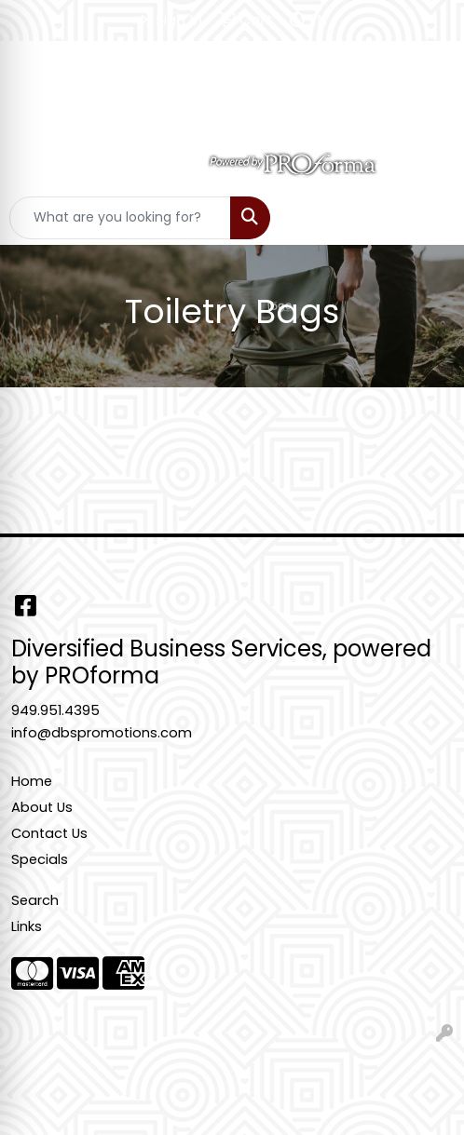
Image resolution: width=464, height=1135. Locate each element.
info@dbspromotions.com (101, 732)
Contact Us (49, 833)
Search (35, 900)
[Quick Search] (120, 217)
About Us (42, 807)
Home (31, 781)
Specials (39, 859)
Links (26, 926)
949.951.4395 (55, 710)
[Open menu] (426, 217)
